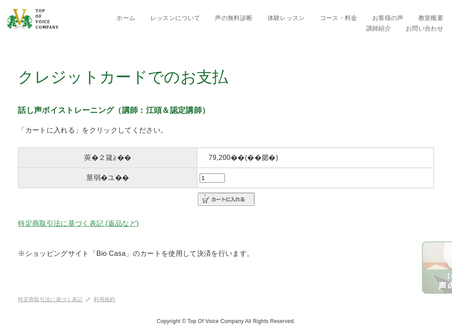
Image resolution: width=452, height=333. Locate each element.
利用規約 (104, 299)
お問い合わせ (424, 28)
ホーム (125, 17)
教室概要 (430, 17)
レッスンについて (175, 17)
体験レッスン (286, 17)
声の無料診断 (233, 17)
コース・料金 (338, 17)
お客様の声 (388, 17)
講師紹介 (378, 28)
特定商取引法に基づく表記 (50, 299)
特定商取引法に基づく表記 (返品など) (78, 223)
